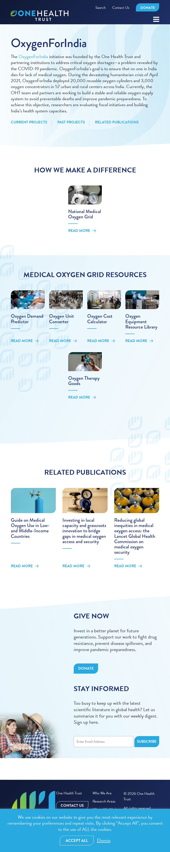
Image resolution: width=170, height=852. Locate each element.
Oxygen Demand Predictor (27, 319)
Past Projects (71, 122)
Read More (82, 230)
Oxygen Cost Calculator (99, 319)
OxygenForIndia (33, 56)
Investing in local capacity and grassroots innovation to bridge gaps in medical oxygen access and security (84, 531)
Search (100, 7)
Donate (147, 7)
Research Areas (104, 801)
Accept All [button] (77, 840)
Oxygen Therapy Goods (84, 381)
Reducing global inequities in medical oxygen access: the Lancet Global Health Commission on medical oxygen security (134, 536)
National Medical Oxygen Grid (84, 214)
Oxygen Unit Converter (61, 319)
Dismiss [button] (103, 840)
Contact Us (120, 7)
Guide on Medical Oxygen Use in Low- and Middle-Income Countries (30, 528)
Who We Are (102, 793)
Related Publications (117, 122)
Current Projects (29, 122)
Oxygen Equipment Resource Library (141, 321)
